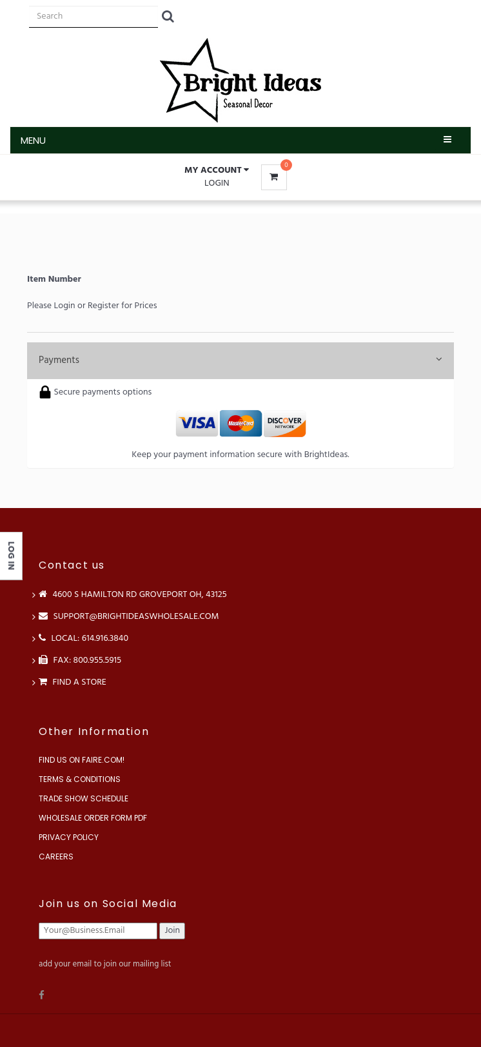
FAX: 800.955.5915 (80, 660)
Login (217, 183)
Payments (240, 360)
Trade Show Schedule (83, 798)
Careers (56, 856)
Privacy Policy (69, 837)
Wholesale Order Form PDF (93, 817)
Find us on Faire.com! (81, 759)
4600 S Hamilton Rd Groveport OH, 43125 (133, 594)
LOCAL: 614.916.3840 (83, 638)
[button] (216, 170)
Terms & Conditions (80, 779)
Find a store (72, 682)
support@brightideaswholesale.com (129, 616)
